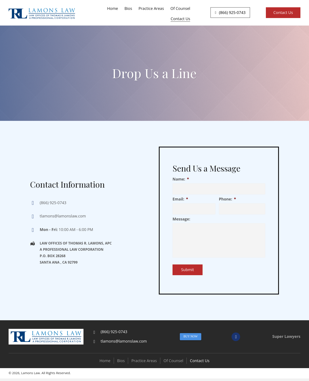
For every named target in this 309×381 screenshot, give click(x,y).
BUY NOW (190, 336)
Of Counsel (173, 360)
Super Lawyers (286, 336)
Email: (180, 199)
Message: (181, 219)
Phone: (227, 199)
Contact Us (199, 360)
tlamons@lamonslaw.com (63, 216)
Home (105, 360)
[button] (230, 12)
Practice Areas (144, 360)
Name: (181, 179)
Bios (121, 360)
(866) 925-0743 (53, 202)
